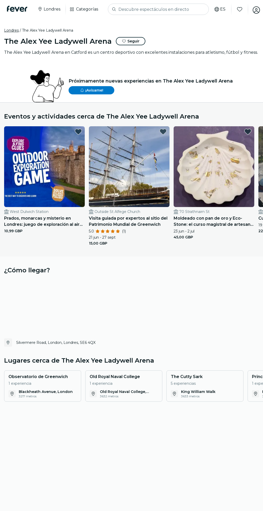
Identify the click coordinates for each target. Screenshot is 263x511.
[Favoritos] (236, 9)
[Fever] (18, 8)
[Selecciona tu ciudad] (50, 9)
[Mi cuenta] (253, 9)
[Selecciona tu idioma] (216, 9)
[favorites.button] (58, 131)
